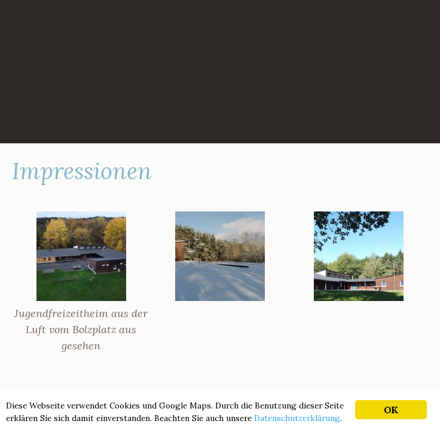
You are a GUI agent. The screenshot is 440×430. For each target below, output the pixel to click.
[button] (81, 282)
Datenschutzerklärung (297, 418)
